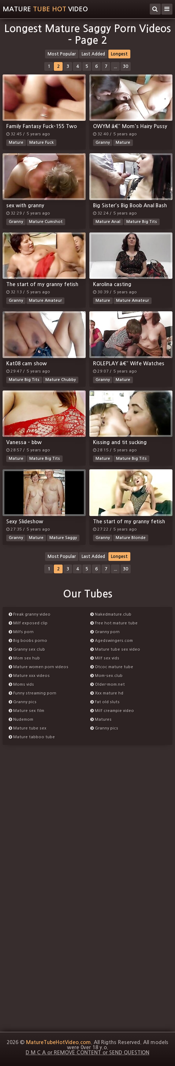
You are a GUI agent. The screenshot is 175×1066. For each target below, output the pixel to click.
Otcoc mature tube (111, 667)
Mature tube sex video (115, 649)
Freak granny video (30, 614)
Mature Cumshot (46, 222)
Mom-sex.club (106, 676)
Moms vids (21, 684)
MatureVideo (45, 9)
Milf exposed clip (28, 623)
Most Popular (62, 54)
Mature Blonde (131, 538)
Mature (16, 143)
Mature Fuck (41, 143)
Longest (119, 54)
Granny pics (23, 702)
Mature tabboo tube (32, 737)
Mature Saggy (63, 538)
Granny (103, 143)
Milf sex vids (104, 658)
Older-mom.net (107, 684)
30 (125, 66)
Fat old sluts (105, 702)
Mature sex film (26, 711)
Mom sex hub (24, 658)
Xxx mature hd (106, 693)
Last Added (93, 54)
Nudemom (21, 719)
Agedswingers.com (111, 641)
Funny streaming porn (32, 693)
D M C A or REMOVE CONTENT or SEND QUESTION (87, 1052)
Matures (101, 719)
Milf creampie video (112, 711)
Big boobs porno (28, 641)
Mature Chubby (60, 380)
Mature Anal (108, 222)
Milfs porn (21, 632)
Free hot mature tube (114, 623)
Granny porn (105, 632)
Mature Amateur (45, 301)
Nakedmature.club (110, 614)
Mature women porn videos (38, 667)
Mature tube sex (27, 728)
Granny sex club (27, 649)
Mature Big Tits (141, 222)
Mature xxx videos (29, 676)
